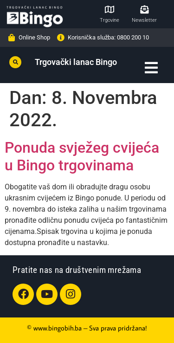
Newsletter (144, 20)
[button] (15, 62)
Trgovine (109, 20)
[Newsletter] (144, 9)
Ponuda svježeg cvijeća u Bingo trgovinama (82, 156)
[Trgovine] (109, 9)
